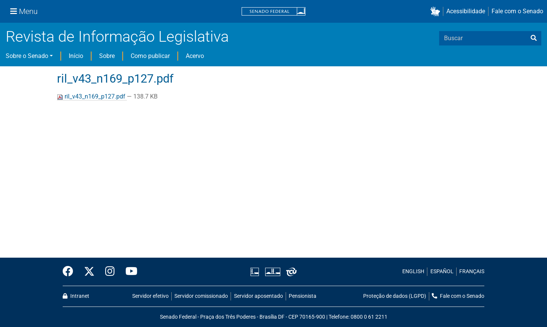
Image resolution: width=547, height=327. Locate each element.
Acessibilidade (465, 11)
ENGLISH (413, 271)
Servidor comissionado (201, 296)
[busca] (533, 38)
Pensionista (302, 296)
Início (76, 55)
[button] (436, 11)
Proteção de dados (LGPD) (394, 296)
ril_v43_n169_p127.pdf (92, 96)
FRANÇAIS (471, 271)
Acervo (195, 55)
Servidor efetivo (150, 296)
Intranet (76, 296)
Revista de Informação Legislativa (117, 36)
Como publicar (150, 55)
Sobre (107, 55)
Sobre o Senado (27, 55)
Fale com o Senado (517, 11)
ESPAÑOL (442, 271)
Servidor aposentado (258, 296)
